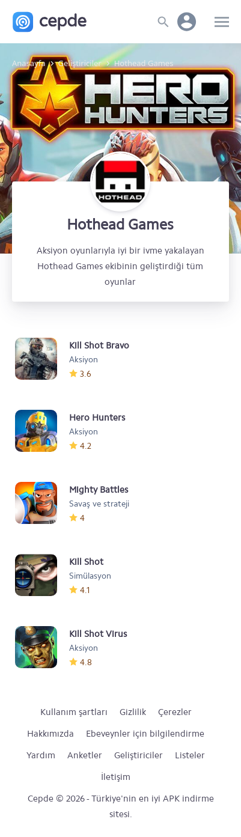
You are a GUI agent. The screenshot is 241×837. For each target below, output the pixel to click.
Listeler (190, 755)
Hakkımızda (50, 733)
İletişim (115, 777)
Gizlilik (133, 712)
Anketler (84, 755)
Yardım (40, 755)
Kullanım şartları (74, 712)
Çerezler (175, 712)
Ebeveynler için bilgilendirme (145, 733)
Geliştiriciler (138, 755)
